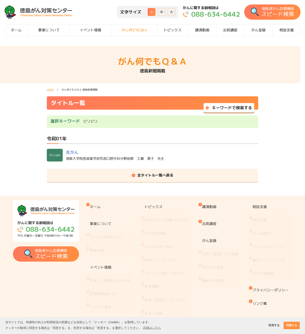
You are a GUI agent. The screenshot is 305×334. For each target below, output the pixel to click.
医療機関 (155, 255)
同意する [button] (291, 325)
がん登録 (258, 30)
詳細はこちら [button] (152, 327)
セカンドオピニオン (267, 229)
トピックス (173, 30)
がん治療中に (262, 220)
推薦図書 (155, 299)
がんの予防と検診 (162, 229)
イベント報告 (107, 270)
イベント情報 (90, 30)
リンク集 (258, 268)
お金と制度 (157, 273)
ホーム (16, 30)
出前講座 (230, 30)
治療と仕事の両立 (162, 290)
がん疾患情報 (159, 220)
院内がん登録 (214, 245)
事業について (49, 30)
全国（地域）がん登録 (221, 236)
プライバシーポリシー (269, 259)
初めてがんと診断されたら (169, 211)
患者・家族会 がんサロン (169, 264)
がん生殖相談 (262, 246)
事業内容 (103, 232)
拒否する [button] (274, 325)
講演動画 (202, 30)
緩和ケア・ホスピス (164, 238)
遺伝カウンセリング (267, 238)
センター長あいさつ (112, 224)
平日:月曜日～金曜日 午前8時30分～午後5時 (51, 229)
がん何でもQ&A (134, 30)
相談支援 (286, 30)
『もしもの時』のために (168, 246)
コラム (153, 308)
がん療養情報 (159, 282)
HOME (50, 89)
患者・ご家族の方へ (116, 252)
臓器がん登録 (214, 254)
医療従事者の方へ (110, 261)
